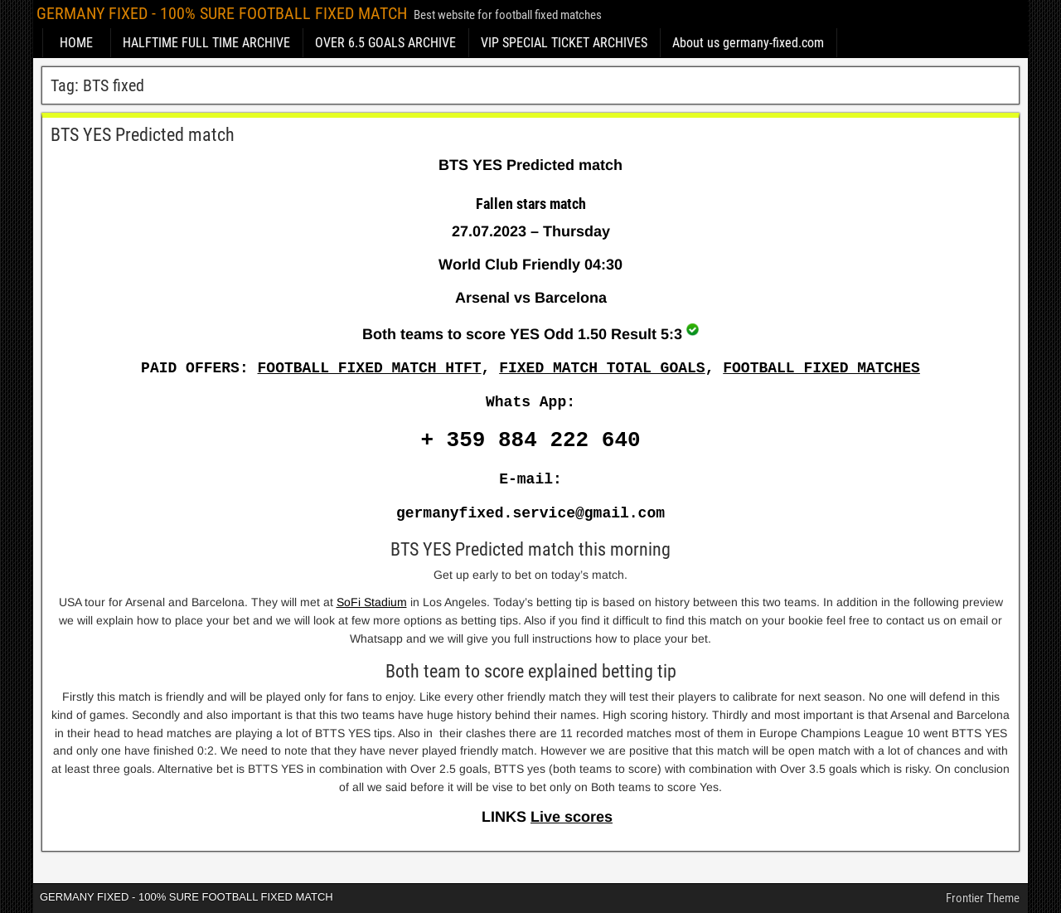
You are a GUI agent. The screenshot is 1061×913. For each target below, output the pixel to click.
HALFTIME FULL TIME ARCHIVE (206, 43)
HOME (76, 43)
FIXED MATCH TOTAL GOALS (602, 368)
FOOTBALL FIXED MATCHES (821, 368)
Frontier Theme (983, 898)
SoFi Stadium (372, 602)
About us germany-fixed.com (748, 43)
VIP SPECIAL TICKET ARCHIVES (564, 43)
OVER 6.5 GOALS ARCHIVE (385, 43)
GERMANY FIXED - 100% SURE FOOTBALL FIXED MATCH (221, 13)
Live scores (571, 817)
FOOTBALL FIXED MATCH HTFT (370, 368)
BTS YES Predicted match (143, 134)
